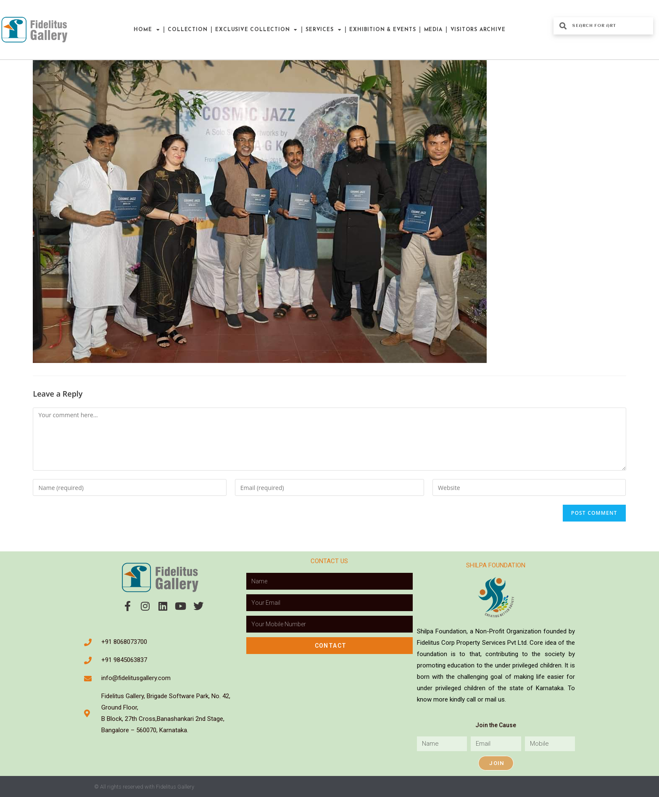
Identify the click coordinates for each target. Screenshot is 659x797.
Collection (187, 29)
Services (323, 30)
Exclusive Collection (256, 30)
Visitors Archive (478, 29)
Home (147, 30)
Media (433, 29)
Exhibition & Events (382, 29)
